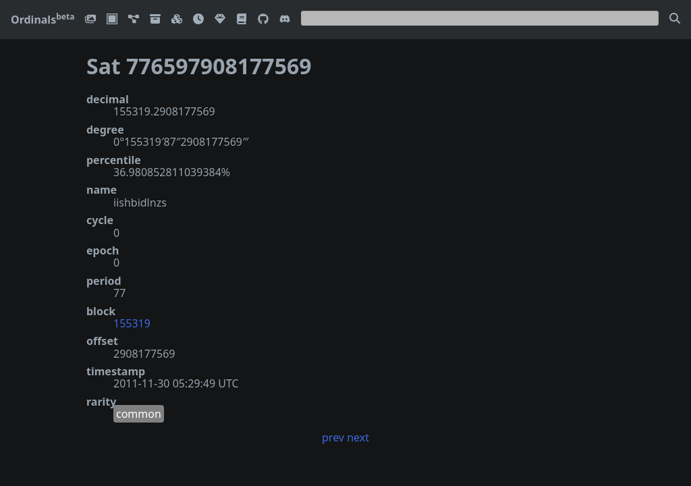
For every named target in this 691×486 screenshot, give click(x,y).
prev (333, 437)
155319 (131, 323)
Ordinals (42, 20)
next (358, 437)
